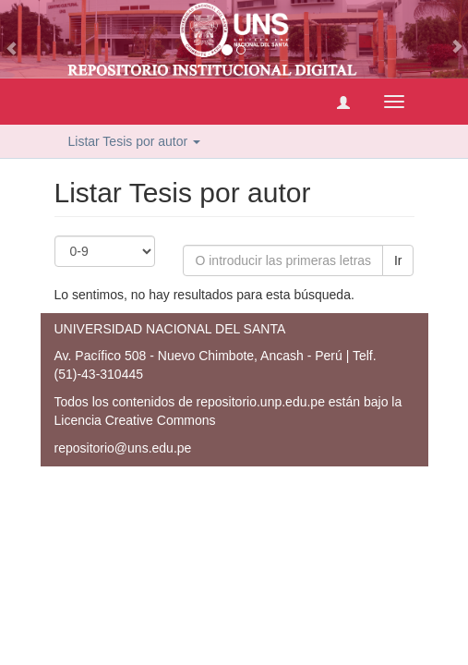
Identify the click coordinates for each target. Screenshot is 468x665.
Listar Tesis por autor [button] (134, 141)
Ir (398, 260)
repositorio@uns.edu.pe (123, 448)
